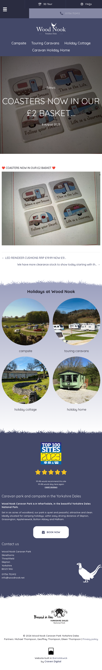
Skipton (84, 515)
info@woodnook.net (13, 577)
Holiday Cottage (77, 43)
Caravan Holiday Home (51, 50)
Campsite (18, 43)
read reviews (51, 487)
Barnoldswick (60, 658)
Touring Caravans (45, 43)
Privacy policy (90, 639)
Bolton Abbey (41, 519)
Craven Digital (52, 661)
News (51, 87)
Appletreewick (24, 519)
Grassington (8, 519)
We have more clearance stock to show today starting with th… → (58, 264)
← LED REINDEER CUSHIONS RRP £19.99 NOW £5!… (34, 258)
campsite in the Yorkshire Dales (56, 496)
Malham (59, 519)
